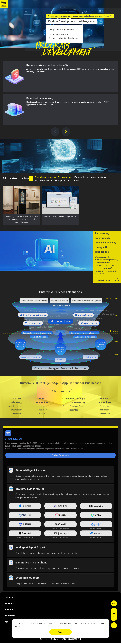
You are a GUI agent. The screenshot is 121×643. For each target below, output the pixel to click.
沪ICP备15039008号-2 (71, 639)
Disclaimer (55, 639)
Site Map (44, 639)
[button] (55, 131)
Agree (60, 632)
